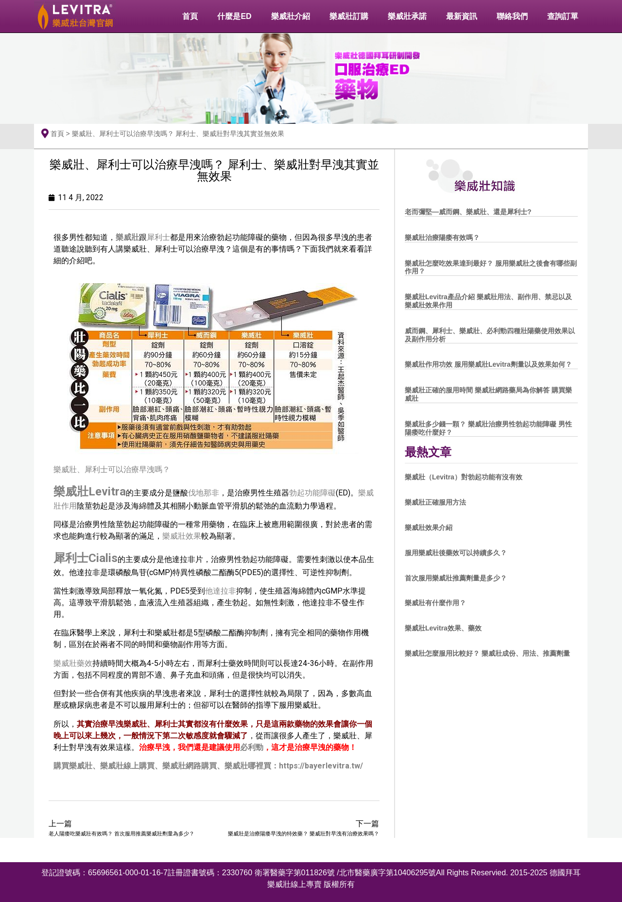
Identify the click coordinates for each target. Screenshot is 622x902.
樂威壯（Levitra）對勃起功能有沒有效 (463, 477)
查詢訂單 (562, 16)
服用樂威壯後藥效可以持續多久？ (456, 553)
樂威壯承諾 (407, 16)
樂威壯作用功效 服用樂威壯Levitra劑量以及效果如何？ (488, 364)
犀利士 (158, 237)
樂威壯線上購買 (127, 765)
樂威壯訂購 (348, 16)
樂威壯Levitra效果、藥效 (443, 628)
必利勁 (251, 747)
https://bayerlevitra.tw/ (321, 765)
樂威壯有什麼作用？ (435, 603)
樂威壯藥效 (72, 663)
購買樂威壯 (72, 765)
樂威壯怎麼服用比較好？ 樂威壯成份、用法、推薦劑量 (487, 653)
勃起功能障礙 (312, 492)
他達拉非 (220, 591)
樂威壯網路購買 (189, 765)
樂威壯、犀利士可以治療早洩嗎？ (111, 469)
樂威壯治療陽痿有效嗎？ (442, 237)
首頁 (190, 16)
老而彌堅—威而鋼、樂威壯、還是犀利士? (468, 212)
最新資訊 (461, 16)
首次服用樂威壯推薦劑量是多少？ (456, 578)
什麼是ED (234, 16)
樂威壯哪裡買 (248, 765)
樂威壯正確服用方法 (435, 502)
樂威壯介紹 (290, 16)
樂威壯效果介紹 (428, 527)
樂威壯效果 (181, 536)
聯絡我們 (512, 16)
